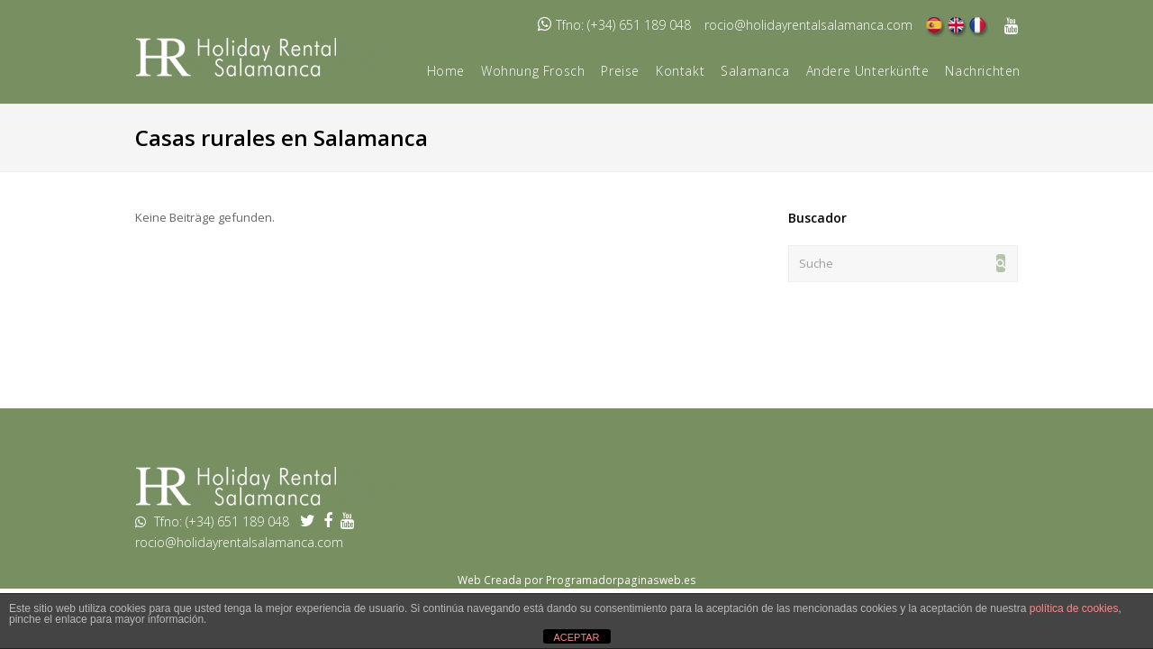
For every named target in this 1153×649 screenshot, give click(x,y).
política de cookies (1074, 608)
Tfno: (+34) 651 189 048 (623, 24)
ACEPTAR (576, 637)
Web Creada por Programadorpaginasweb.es (577, 580)
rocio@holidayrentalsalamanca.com (808, 24)
